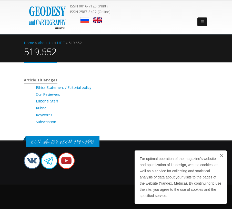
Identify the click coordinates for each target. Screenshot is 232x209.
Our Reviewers (48, 94)
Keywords (44, 114)
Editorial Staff (47, 101)
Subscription (46, 121)
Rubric (41, 108)
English (97, 20)
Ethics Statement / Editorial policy (63, 87)
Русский (84, 20)
